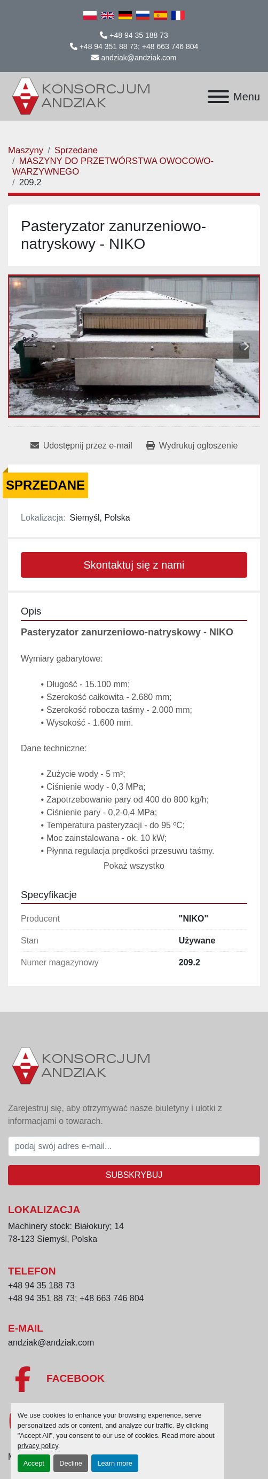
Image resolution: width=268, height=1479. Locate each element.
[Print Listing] (192, 446)
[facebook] (134, 1379)
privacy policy (38, 1446)
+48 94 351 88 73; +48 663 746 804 (139, 46)
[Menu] (218, 96)
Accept (33, 1463)
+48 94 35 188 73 (138, 35)
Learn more (114, 1463)
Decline (70, 1463)
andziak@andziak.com (138, 57)
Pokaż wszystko (134, 865)
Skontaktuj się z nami (134, 565)
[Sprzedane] (76, 150)
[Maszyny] (25, 150)
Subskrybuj (134, 1174)
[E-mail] (134, 1146)
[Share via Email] (81, 446)
